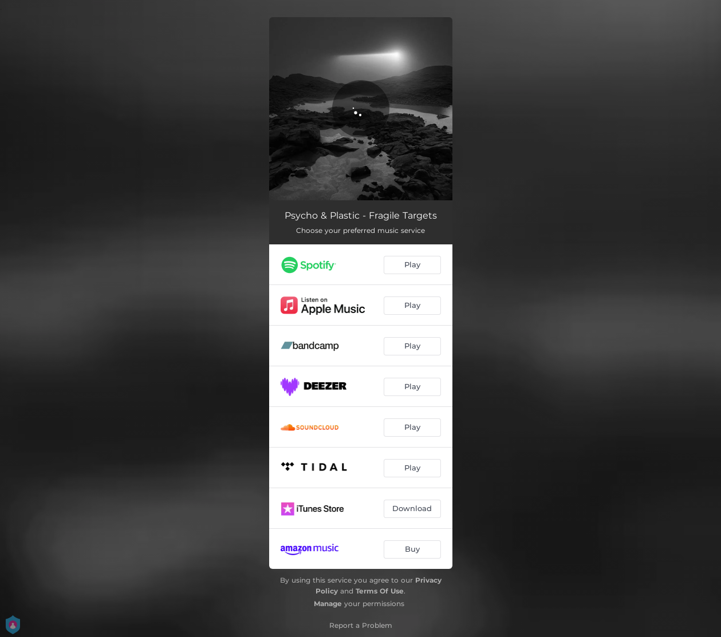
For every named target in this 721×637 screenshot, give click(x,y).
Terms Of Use (380, 591)
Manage (328, 603)
